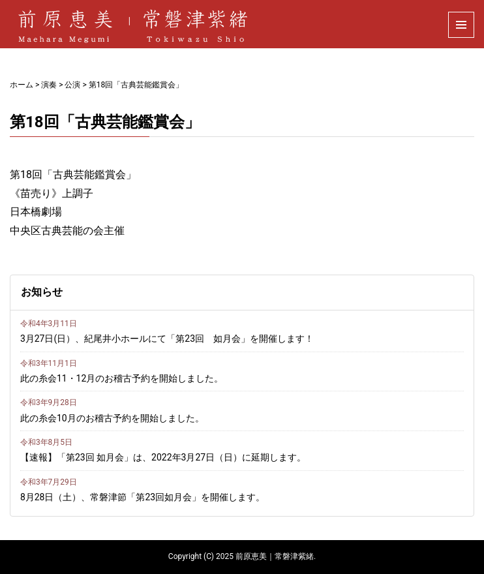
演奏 (49, 84)
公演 (72, 84)
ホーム (21, 84)
